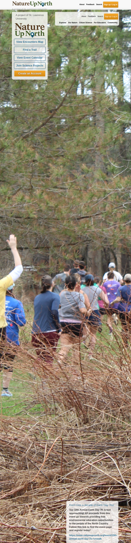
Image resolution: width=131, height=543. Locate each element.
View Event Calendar (30, 47)
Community (112, 13)
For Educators (100, 13)
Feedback (92, 7)
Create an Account (29, 63)
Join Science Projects (29, 55)
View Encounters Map (29, 32)
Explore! (62, 13)
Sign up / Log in (111, 7)
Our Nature (72, 13)
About (83, 7)
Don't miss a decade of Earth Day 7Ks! (91, 495)
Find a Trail (30, 40)
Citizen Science (85, 13)
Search (100, 7)
